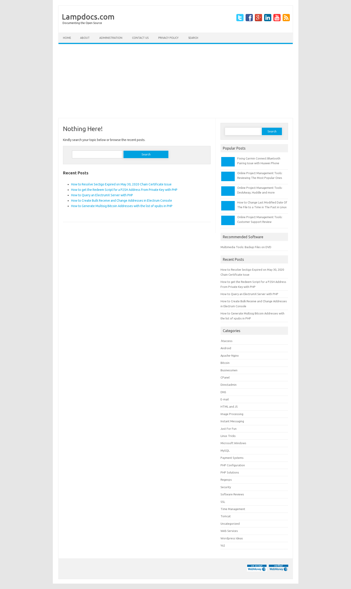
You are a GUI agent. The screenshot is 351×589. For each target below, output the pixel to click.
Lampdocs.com (88, 16)
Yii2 (223, 545)
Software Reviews (232, 494)
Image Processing (232, 414)
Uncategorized (230, 523)
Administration (110, 37)
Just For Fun (229, 428)
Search (193, 37)
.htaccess (226, 340)
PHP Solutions (230, 472)
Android (226, 348)
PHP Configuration (233, 465)
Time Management (233, 508)
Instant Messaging (232, 421)
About (85, 37)
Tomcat (226, 516)
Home (67, 37)
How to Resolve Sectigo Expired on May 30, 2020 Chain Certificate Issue (121, 184)
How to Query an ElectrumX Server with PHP (102, 195)
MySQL (225, 450)
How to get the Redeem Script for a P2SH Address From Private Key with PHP (124, 190)
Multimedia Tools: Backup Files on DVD (246, 247)
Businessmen (229, 370)
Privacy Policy (168, 37)
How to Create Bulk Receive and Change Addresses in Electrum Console (121, 200)
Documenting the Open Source (82, 22)
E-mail (225, 399)
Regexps (226, 479)
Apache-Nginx (230, 355)
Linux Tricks (228, 435)
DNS (223, 392)
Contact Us (140, 37)
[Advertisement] (175, 81)
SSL (223, 501)
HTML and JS (229, 406)
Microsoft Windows (233, 443)
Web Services (229, 530)
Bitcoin (225, 362)
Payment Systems (232, 457)
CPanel (225, 377)
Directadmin (229, 384)
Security (226, 487)
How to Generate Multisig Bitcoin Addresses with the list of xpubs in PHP (121, 206)
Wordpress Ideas (232, 538)
